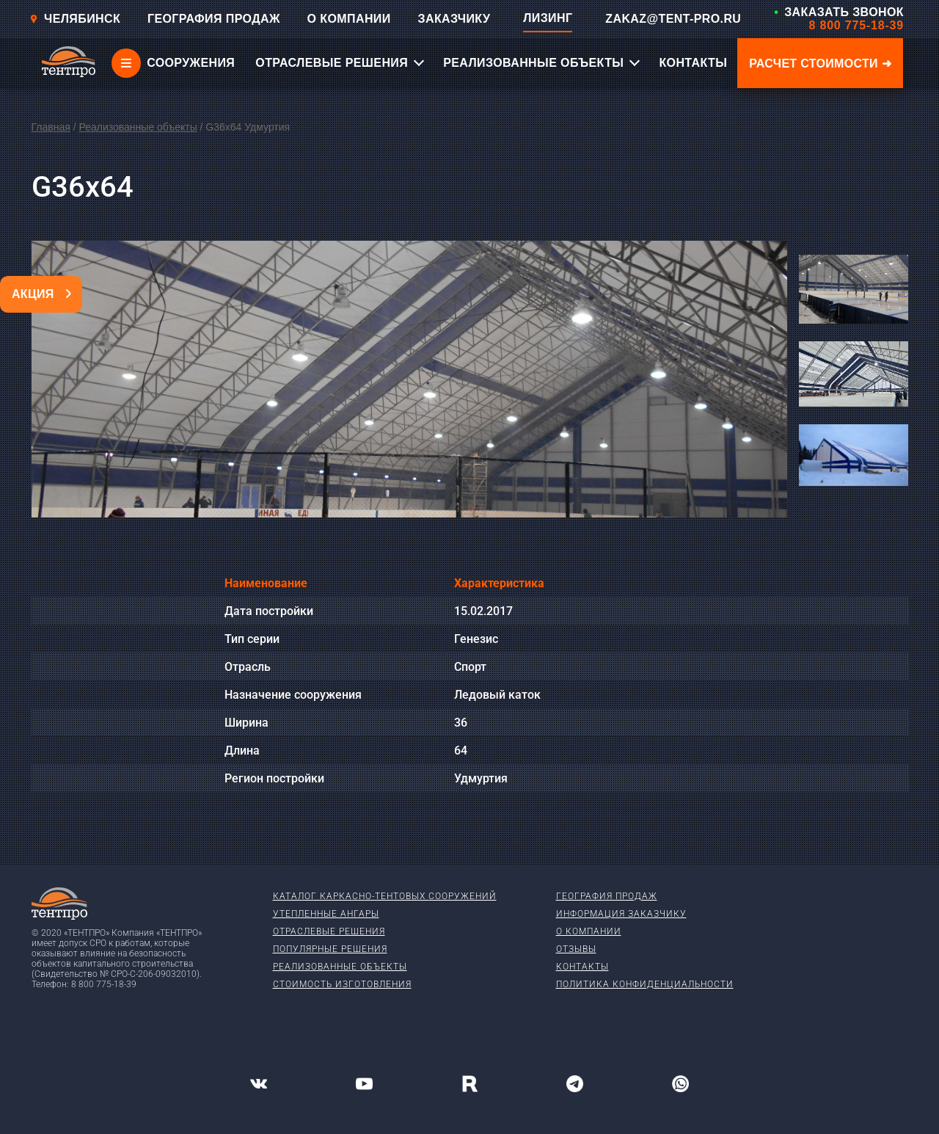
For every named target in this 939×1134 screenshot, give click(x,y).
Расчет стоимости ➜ (820, 63)
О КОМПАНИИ (349, 18)
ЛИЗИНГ (547, 18)
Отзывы (576, 949)
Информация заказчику (621, 914)
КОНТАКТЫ (693, 63)
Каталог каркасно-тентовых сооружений (385, 896)
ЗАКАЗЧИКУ (454, 18)
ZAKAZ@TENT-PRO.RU (673, 18)
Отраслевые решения (329, 931)
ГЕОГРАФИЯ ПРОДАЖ (213, 18)
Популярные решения (330, 949)
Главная (51, 127)
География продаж (606, 896)
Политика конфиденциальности (645, 984)
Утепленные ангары (326, 914)
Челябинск (74, 18)
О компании (588, 931)
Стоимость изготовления (342, 984)
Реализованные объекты (137, 127)
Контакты (582, 967)
